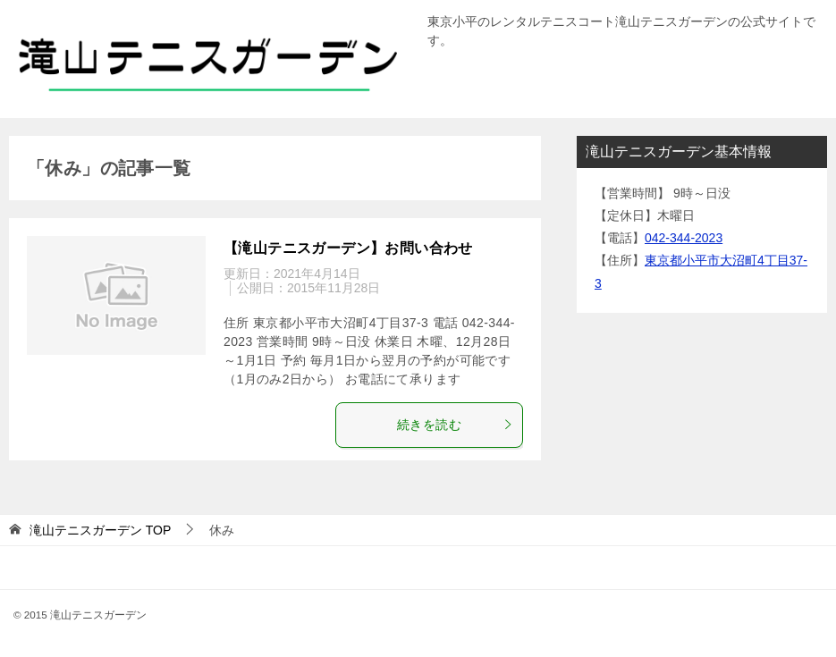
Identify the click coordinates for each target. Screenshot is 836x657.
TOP (100, 530)
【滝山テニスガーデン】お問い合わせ (348, 248)
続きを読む (455, 424)
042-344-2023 (683, 238)
